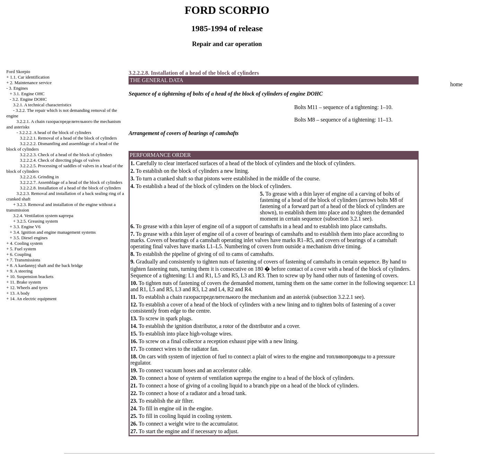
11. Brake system (25, 282)
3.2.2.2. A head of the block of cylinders (55, 132)
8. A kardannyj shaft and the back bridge (46, 265)
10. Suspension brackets (31, 276)
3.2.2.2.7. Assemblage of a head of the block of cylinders (71, 182)
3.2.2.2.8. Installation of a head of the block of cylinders (70, 187)
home (456, 84)
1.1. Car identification (30, 77)
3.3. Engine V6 (26, 226)
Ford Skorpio (18, 71)
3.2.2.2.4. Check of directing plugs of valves (60, 160)
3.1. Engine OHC (28, 93)
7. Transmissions (25, 259)
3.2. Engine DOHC (29, 99)
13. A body (20, 293)
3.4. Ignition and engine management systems (54, 232)
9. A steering (21, 271)
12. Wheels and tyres (29, 287)
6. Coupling (20, 254)
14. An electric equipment (33, 298)
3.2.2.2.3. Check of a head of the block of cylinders (66, 154)
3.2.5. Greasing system (37, 221)
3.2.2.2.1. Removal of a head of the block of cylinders (68, 138)
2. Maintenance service (31, 82)
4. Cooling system (26, 243)
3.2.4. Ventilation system (43, 215)
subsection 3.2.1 (343, 219)
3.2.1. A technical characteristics (42, 104)
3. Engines (18, 88)
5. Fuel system (23, 248)
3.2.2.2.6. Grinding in (39, 176)
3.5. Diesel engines (30, 237)
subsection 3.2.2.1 (333, 297)
